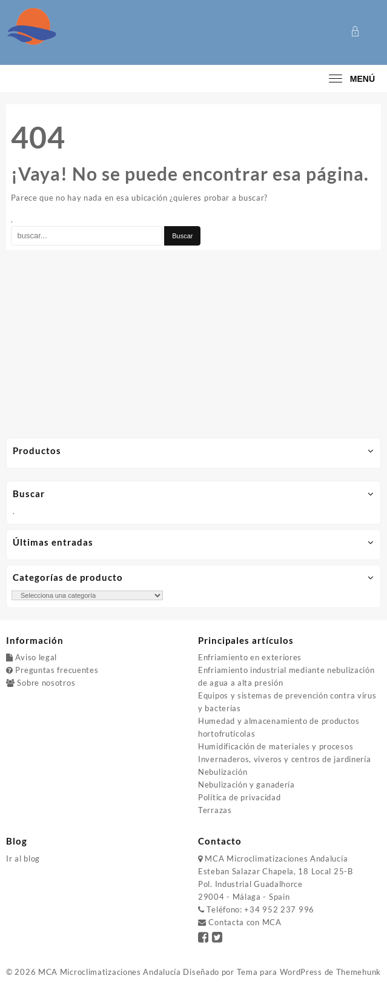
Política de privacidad (239, 797)
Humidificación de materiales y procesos (275, 746)
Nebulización (222, 772)
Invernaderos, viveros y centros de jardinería (284, 759)
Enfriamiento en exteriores (250, 657)
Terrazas (215, 810)
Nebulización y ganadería (246, 784)
